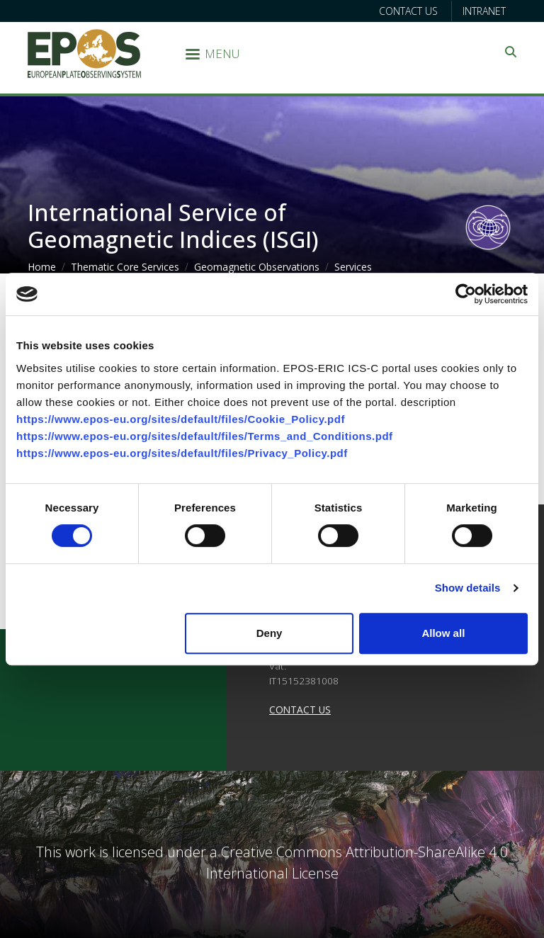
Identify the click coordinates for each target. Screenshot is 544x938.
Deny (269, 633)
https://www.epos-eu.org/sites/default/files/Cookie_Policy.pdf (180, 419)
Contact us (408, 11)
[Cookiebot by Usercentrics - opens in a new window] (466, 294)
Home (42, 266)
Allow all (443, 633)
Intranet (484, 11)
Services (353, 266)
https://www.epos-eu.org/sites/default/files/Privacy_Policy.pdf (182, 453)
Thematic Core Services (125, 266)
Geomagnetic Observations (256, 266)
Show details (468, 588)
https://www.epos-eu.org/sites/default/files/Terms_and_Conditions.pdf (204, 436)
